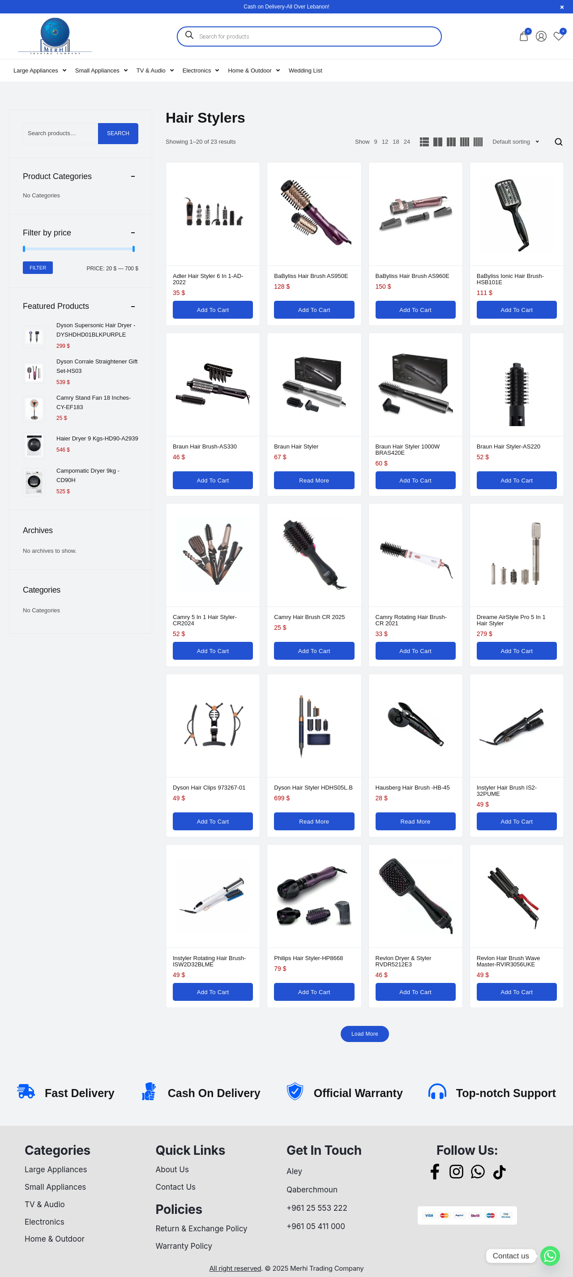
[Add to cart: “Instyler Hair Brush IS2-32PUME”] (517, 821)
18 (396, 141)
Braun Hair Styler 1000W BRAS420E (408, 449)
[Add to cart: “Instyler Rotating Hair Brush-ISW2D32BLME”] (213, 992)
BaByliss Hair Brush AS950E (311, 276)
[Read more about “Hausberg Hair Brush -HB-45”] (416, 821)
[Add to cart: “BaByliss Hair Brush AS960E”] (416, 310)
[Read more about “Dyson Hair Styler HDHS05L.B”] (314, 821)
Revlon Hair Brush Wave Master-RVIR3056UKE (508, 961)
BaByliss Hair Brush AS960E (412, 276)
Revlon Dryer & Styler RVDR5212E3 (404, 961)
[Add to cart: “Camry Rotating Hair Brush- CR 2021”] (416, 651)
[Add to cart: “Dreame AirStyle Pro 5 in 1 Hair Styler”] (517, 651)
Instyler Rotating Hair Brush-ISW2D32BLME (209, 961)
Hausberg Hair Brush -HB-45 (413, 787)
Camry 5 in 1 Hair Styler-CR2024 (205, 620)
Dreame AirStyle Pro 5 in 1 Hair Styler (511, 620)
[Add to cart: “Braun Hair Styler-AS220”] (517, 480)
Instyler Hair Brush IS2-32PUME (507, 790)
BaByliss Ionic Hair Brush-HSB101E (510, 279)
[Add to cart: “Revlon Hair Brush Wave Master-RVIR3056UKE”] (517, 992)
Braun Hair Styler (296, 446)
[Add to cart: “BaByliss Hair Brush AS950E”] (314, 310)
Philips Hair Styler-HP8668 (308, 958)
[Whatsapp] (550, 1256)
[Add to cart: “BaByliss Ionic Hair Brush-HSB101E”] (517, 310)
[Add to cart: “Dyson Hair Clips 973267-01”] (213, 821)
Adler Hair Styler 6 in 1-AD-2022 (208, 279)
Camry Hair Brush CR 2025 (309, 617)
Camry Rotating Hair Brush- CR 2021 (411, 620)
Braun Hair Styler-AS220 (508, 446)
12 (385, 141)
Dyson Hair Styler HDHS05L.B (313, 787)
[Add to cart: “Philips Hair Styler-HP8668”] (314, 992)
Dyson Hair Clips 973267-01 (209, 787)
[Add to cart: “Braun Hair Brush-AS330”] (213, 480)
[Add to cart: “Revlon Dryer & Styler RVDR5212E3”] (416, 992)
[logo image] (54, 35)
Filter (38, 267)
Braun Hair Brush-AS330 (205, 446)
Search (118, 133)
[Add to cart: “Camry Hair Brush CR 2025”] (314, 651)
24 (407, 141)
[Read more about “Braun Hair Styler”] (314, 480)
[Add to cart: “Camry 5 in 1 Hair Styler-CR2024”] (213, 651)
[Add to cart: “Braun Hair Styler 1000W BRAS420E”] (416, 480)
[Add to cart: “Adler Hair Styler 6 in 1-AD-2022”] (213, 310)
